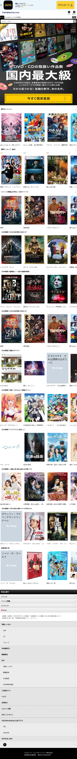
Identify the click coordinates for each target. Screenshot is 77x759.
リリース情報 (38, 603)
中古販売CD (25, 19)
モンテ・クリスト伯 (30, 269)
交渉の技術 (27, 467)
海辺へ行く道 (50, 585)
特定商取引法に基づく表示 (8, 620)
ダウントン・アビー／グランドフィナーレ (14, 546)
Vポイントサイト (7, 717)
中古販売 (6, 681)
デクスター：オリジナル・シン (33, 546)
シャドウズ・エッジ (7, 269)
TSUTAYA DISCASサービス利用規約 (21, 618)
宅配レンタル (7, 669)
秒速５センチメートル (30, 189)
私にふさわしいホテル (30, 585)
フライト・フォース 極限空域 (56, 147)
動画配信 (5, 657)
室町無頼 (26, 230)
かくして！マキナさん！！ (9, 427)
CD (9, 19)
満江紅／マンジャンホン (31, 309)
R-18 (38, 612)
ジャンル (38, 599)
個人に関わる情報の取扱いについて (53, 618)
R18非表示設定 (8, 687)
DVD (4, 19)
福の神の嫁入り (5, 506)
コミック (16, 19)
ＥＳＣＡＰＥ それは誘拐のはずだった (59, 388)
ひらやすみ (4, 388)
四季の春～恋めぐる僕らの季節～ (57, 467)
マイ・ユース (4, 467)
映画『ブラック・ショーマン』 (10, 189)
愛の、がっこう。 (29, 388)
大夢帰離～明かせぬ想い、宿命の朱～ (36, 506)
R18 (74, 19)
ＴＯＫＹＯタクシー (53, 230)
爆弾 (1, 230)
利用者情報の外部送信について (22, 620)
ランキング (38, 608)
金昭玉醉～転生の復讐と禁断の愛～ (58, 506)
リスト (69, 16)
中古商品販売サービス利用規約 (37, 618)
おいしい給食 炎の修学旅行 (33, 147)
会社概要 (4, 618)
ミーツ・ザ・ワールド (7, 585)
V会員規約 (9, 618)
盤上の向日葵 (50, 189)
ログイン (74, 16)
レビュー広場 (6, 711)
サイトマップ (33, 620)
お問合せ (5, 705)
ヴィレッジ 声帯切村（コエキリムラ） (59, 309)
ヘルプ (4, 699)
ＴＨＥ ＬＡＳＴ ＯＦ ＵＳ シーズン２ (61, 546)
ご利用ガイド (6, 693)
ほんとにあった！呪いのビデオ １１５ (13, 147)
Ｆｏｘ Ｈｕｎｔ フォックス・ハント (13, 309)
